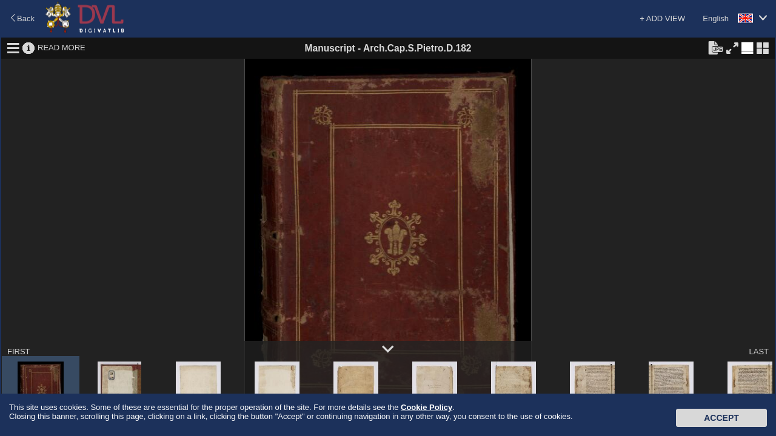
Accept (721, 418)
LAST (759, 351)
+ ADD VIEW (662, 18)
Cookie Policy (426, 407)
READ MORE (61, 47)
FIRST (18, 351)
